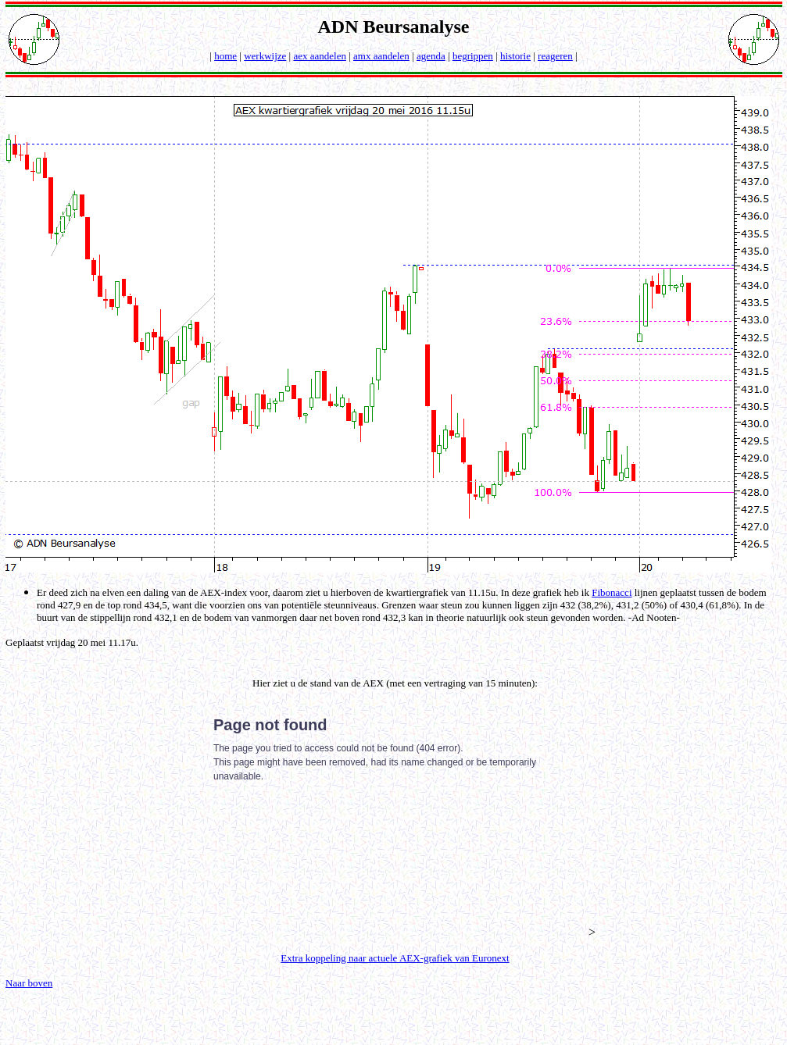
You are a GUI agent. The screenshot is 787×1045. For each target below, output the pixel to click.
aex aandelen (319, 56)
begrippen (473, 56)
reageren (555, 56)
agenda (431, 56)
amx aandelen (381, 56)
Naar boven (28, 983)
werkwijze (265, 56)
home (225, 56)
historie (515, 56)
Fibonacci (611, 592)
